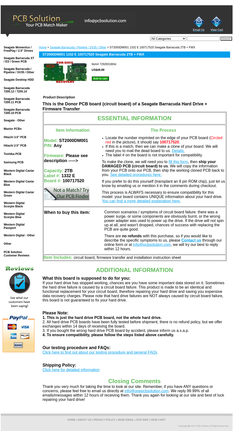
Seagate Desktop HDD (19, 79)
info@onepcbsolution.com (147, 391)
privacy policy (105, 419)
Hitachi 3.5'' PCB (15, 137)
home (71, 419)
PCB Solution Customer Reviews (16, 253)
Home (43, 47)
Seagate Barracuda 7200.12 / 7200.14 (17, 89)
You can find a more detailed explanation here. (141, 201)
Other (7, 243)
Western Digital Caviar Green (19, 194)
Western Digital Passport (14, 226)
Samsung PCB (14, 162)
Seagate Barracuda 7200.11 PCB (17, 100)
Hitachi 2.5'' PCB (15, 145)
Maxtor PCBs (13, 128)
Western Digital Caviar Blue (19, 183)
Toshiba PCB (13, 154)
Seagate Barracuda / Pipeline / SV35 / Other (78, 47)
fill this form (178, 162)
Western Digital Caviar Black (19, 172)
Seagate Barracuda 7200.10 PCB (17, 111)
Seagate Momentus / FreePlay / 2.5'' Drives (18, 49)
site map (142, 419)
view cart (158, 419)
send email (126, 419)
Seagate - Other (14, 120)
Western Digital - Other (19, 235)
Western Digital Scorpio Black (14, 204)
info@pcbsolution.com (152, 245)
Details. (178, 151)
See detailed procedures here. (135, 175)
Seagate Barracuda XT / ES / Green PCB (19, 60)
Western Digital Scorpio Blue (14, 215)
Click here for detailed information (71, 370)
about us (84, 419)
